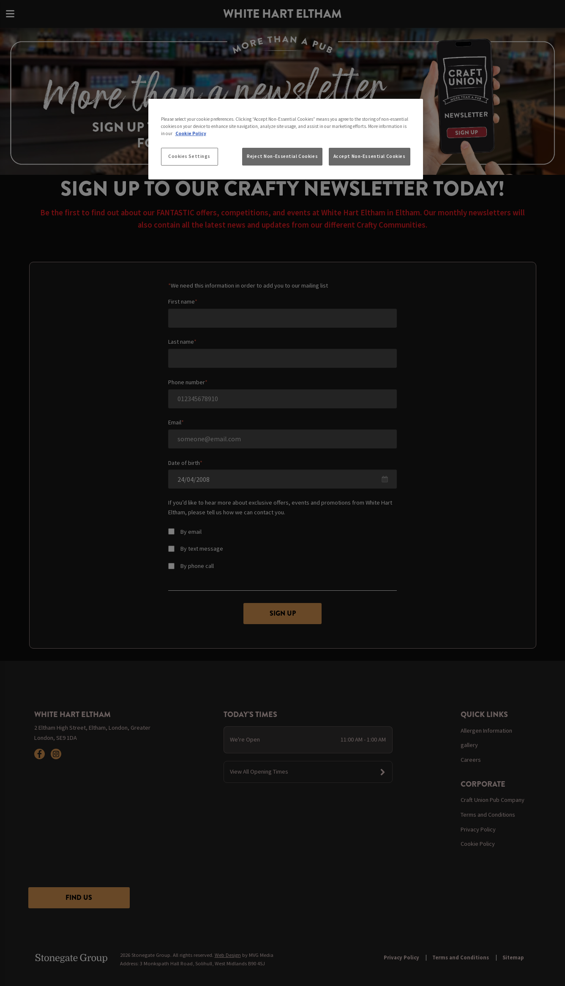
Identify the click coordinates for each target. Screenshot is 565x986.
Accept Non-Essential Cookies (369, 156)
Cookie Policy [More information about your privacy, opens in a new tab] (190, 133)
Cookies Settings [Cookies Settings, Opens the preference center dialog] (189, 156)
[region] (285, 139)
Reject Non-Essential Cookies (282, 156)
